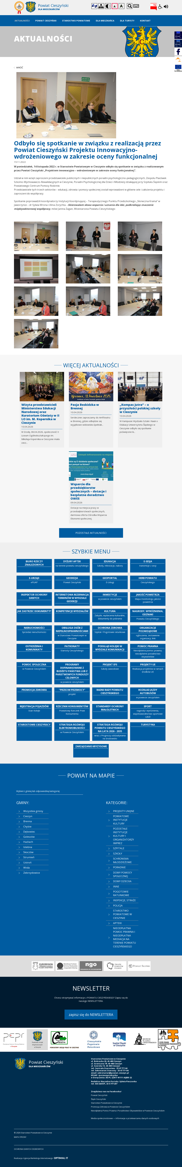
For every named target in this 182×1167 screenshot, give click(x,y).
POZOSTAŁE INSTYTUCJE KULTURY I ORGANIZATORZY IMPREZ (123, 836)
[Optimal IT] (60, 1158)
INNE (116, 886)
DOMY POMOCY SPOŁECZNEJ (122, 874)
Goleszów (29, 836)
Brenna (27, 821)
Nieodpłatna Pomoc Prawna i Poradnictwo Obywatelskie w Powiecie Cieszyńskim (128, 1110)
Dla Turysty (127, 20)
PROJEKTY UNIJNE (123, 811)
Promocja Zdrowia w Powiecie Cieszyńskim (110, 1106)
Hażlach (28, 842)
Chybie (27, 826)
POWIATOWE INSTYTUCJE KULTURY (121, 819)
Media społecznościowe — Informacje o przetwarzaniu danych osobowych (125, 1118)
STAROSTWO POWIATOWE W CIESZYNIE (122, 914)
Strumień (28, 857)
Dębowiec (29, 831)
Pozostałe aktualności (91, 533)
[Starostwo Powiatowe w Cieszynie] (52, 8)
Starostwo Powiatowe (76, 20)
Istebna (27, 847)
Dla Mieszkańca (105, 20)
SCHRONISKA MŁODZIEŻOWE (122, 860)
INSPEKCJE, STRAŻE (124, 900)
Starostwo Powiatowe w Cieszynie (106, 1102)
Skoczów (28, 852)
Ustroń (27, 862)
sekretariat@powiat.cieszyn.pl (113, 1073)
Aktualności (22, 20)
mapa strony (20, 1137)
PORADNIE (119, 867)
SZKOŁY (117, 853)
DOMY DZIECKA (122, 881)
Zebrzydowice (31, 872)
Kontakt (145, 20)
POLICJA (118, 905)
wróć (19, 67)
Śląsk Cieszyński (98, 1099)
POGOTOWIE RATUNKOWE (121, 893)
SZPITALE (118, 848)
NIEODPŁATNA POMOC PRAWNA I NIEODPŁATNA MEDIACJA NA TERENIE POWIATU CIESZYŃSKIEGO (124, 937)
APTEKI (117, 923)
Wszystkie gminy (33, 811)
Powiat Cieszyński (45, 20)
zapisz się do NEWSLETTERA (91, 1014)
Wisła (26, 867)
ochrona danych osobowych (28, 1149)
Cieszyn (27, 816)
